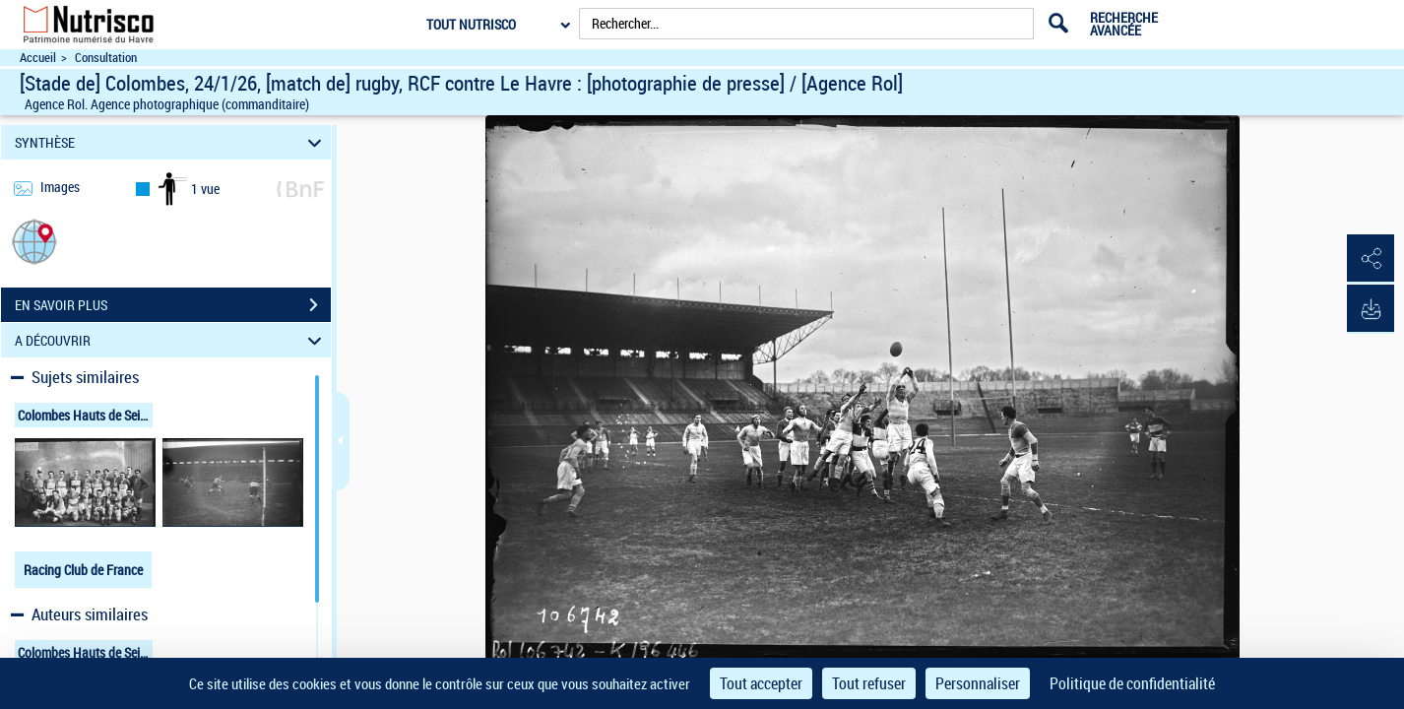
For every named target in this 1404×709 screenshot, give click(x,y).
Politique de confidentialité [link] (1132, 683)
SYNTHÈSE (171, 142)
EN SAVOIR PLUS (173, 305)
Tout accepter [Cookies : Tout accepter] (761, 683)
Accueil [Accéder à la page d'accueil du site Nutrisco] (38, 57)
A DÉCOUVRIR (171, 340)
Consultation (106, 57)
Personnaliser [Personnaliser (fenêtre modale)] (977, 683)
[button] (34, 240)
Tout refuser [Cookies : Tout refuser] (869, 683)
